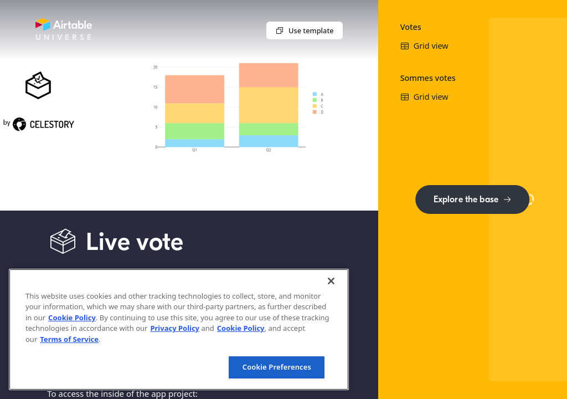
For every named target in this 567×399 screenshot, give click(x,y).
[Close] (331, 281)
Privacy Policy (174, 328)
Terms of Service (69, 339)
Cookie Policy (72, 318)
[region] (179, 329)
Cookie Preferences (277, 367)
